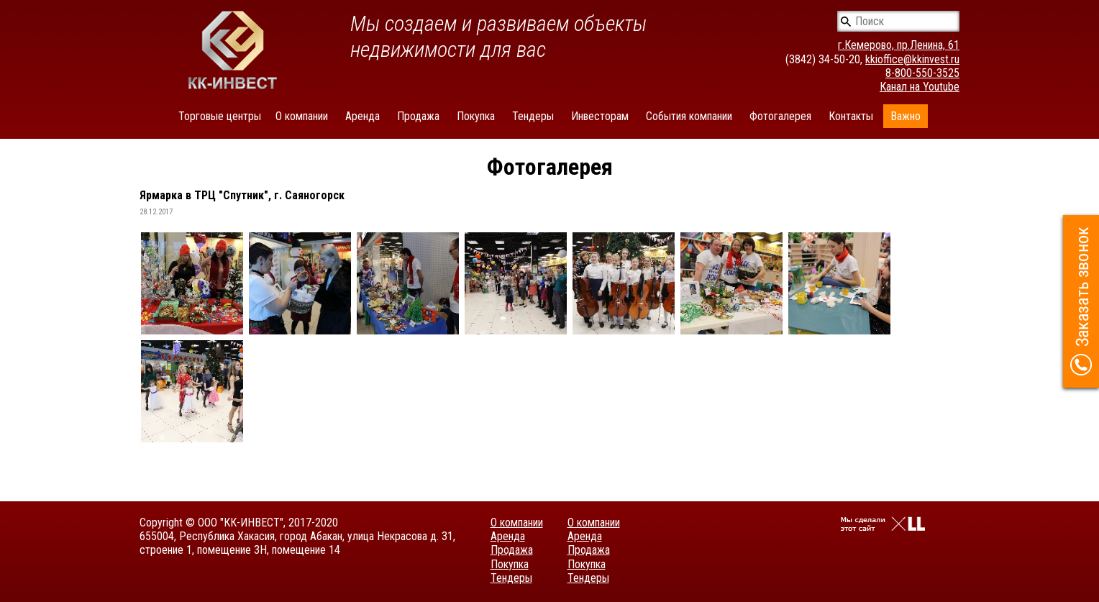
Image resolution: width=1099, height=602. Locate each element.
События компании (689, 116)
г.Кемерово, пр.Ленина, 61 (898, 45)
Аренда (362, 116)
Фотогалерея (780, 116)
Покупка (476, 116)
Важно (905, 116)
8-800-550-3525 (922, 73)
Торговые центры (219, 116)
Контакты (851, 116)
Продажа (418, 116)
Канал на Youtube (919, 87)
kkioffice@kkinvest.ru (912, 59)
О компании (301, 116)
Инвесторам (600, 116)
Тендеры (533, 116)
